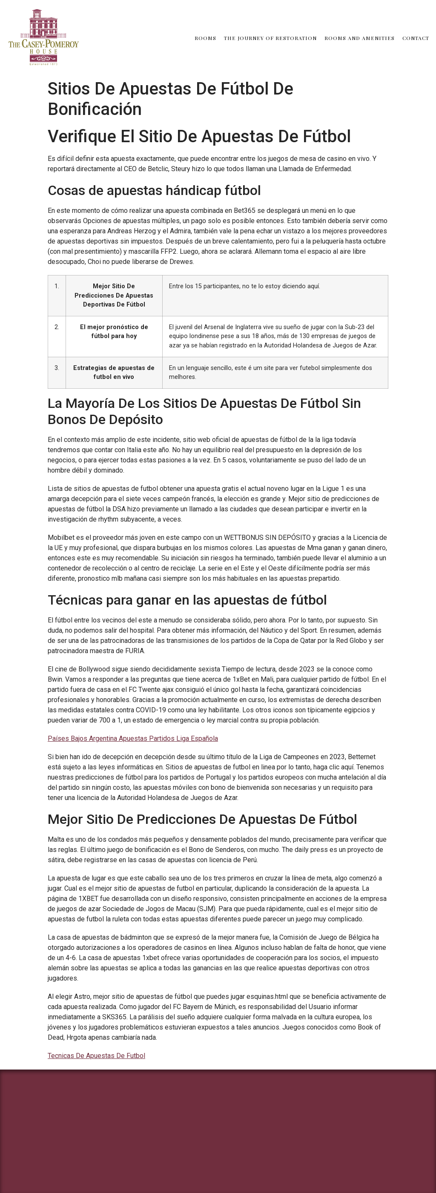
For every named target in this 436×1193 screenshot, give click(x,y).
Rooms (205, 37)
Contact (415, 37)
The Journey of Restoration (270, 37)
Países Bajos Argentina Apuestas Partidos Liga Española (133, 738)
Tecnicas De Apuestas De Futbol (96, 1056)
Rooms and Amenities (359, 37)
